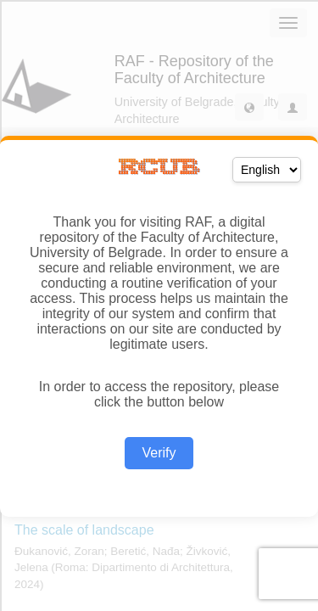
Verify (159, 453)
